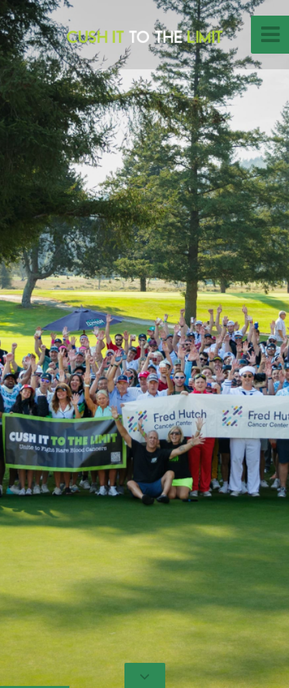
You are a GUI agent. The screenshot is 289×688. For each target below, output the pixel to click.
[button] (41, 344)
